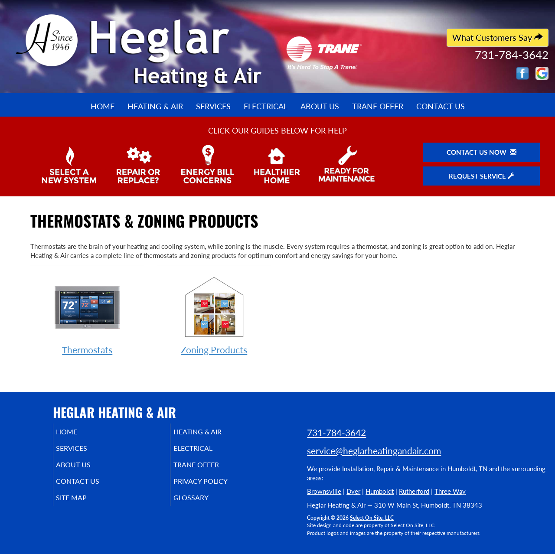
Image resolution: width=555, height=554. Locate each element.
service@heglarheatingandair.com (374, 450)
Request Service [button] (481, 176)
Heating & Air (155, 106)
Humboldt (380, 491)
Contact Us (440, 106)
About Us (319, 106)
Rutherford (414, 491)
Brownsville (324, 491)
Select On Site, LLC (372, 518)
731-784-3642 (336, 432)
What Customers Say (497, 37)
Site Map (83, 505)
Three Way (450, 491)
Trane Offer (377, 106)
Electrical (265, 106)
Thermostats (87, 314)
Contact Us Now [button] (481, 152)
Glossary (202, 505)
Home (102, 106)
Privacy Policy (213, 487)
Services (213, 106)
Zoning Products (214, 314)
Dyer (353, 491)
